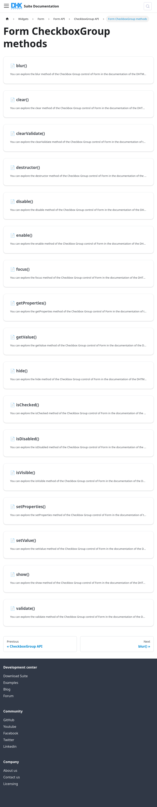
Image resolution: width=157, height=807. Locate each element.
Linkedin (10, 746)
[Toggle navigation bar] (6, 6)
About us (10, 770)
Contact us (11, 777)
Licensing (10, 784)
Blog (6, 689)
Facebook (10, 733)
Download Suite (15, 676)
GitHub (8, 720)
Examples (10, 682)
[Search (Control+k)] (148, 6)
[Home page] (7, 19)
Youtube (9, 726)
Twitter (8, 740)
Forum (8, 696)
